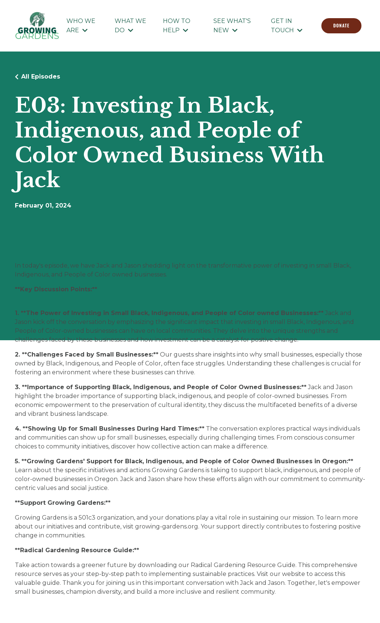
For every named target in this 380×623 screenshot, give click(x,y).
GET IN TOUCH (286, 25)
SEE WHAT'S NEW (232, 25)
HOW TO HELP (176, 25)
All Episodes (40, 76)
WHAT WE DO (130, 25)
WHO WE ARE (80, 25)
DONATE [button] (341, 25)
